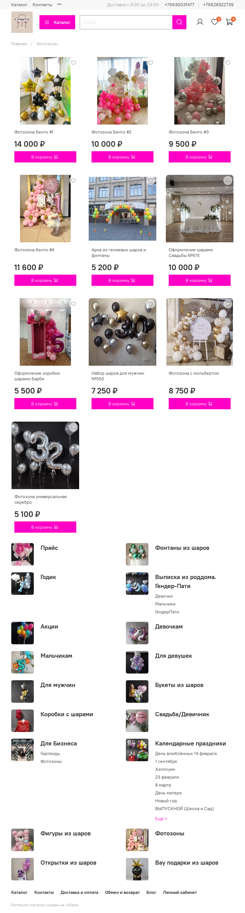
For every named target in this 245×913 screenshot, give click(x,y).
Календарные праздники (190, 743)
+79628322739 (218, 4)
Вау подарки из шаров (186, 862)
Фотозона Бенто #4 (34, 249)
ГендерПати (167, 611)
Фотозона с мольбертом (194, 373)
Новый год (166, 800)
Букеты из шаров (179, 685)
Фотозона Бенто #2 (112, 132)
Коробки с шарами (67, 714)
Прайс (49, 548)
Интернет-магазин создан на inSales (45, 904)
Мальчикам (56, 655)
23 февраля (167, 777)
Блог (151, 892)
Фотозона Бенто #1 (34, 132)
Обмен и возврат (122, 892)
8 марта (163, 785)
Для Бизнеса (59, 743)
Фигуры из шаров (66, 833)
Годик (48, 577)
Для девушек (173, 655)
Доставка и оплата (79, 892)
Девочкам (169, 626)
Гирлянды (50, 753)
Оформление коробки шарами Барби (37, 375)
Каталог (19, 4)
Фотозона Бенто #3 (189, 132)
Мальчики (165, 604)
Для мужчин (58, 685)
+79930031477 (179, 4)
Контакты (42, 4)
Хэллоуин (165, 769)
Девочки (164, 596)
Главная (19, 43)
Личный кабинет (180, 892)
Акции (49, 626)
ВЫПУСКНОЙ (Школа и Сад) (184, 808)
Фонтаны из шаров (182, 548)
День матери (168, 793)
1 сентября (166, 761)
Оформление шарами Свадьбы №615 (191, 252)
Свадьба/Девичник (182, 714)
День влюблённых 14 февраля (186, 753)
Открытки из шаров (68, 862)
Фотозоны (51, 761)
